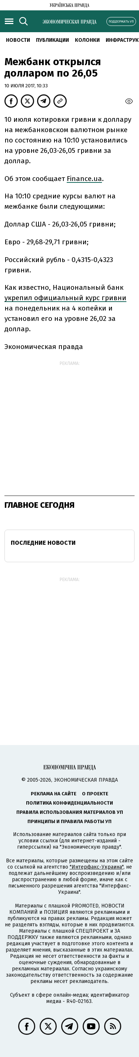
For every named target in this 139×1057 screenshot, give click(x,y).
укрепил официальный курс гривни (65, 297)
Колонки (87, 40)
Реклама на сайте (53, 793)
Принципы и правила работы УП (69, 821)
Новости (18, 40)
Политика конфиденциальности (69, 803)
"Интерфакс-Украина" (96, 867)
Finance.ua (84, 178)
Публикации (52, 40)
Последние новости (43, 542)
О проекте (95, 793)
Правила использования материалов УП (69, 812)
